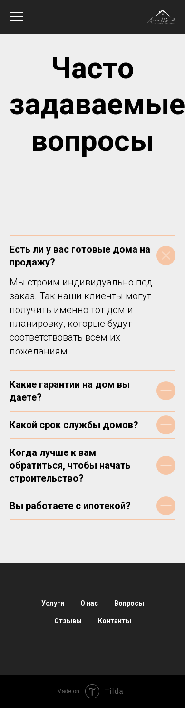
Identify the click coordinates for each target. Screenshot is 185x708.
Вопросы (129, 603)
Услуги (52, 603)
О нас (89, 603)
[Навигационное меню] (16, 16)
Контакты (114, 621)
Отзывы (68, 621)
